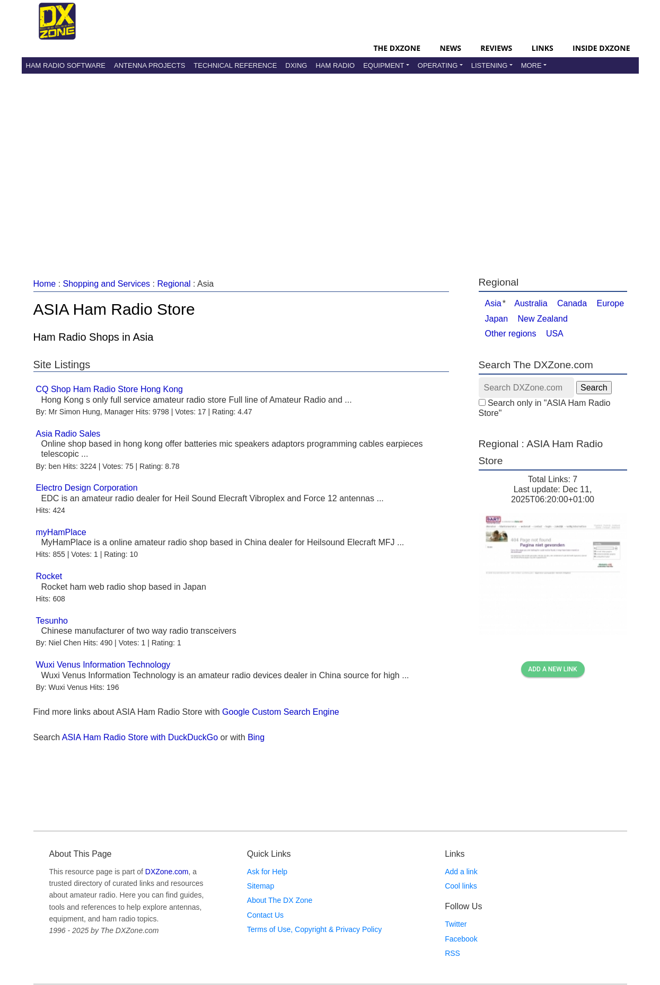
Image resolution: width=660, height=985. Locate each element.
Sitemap (260, 886)
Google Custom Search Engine (280, 711)
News (450, 48)
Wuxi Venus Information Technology (103, 664)
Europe (610, 303)
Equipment (383, 65)
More (531, 65)
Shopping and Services (107, 283)
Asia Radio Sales (68, 433)
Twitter (456, 924)
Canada (572, 303)
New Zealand (543, 318)
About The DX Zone (279, 900)
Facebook (461, 939)
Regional (173, 283)
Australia (530, 303)
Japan (496, 318)
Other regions (510, 333)
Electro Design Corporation (87, 487)
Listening (489, 65)
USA (555, 333)
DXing (296, 65)
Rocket (49, 576)
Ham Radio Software (65, 65)
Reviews (496, 48)
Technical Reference (235, 65)
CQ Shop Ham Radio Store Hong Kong (109, 389)
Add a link (461, 871)
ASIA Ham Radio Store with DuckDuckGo (140, 737)
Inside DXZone (601, 48)
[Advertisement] (330, 164)
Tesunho (52, 620)
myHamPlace (61, 532)
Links (542, 48)
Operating (438, 65)
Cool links (461, 886)
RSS (452, 953)
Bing (256, 737)
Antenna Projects (149, 65)
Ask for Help (267, 871)
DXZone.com (167, 871)
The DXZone (397, 48)
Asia (493, 303)
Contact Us (265, 915)
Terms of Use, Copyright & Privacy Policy (314, 929)
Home (44, 283)
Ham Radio (335, 65)
